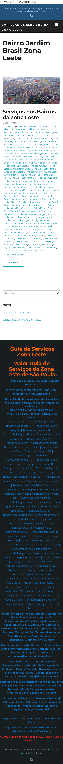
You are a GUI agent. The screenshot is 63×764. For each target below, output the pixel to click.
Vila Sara (39, 250)
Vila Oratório (34, 244)
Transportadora (15, 421)
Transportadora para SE (27, 557)
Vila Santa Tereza (26, 250)
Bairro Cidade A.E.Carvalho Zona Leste (33, 138)
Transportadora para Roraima (37, 540)
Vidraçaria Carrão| (14, 702)
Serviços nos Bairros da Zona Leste (29, 115)
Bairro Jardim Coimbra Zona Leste (40, 171)
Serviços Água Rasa (28, 229)
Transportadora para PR (47, 514)
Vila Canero (48, 232)
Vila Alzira (43, 229)
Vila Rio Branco (33, 247)
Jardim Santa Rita (50, 214)
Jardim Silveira (19, 220)
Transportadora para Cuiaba (19, 604)
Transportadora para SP (39, 561)
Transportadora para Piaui (17, 514)
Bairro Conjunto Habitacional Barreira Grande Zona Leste (30, 143)
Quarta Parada (11, 229)
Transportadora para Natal (18, 595)
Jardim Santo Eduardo (14, 217)
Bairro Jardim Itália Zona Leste (18, 187)
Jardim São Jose (33, 217)
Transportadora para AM (36, 430)
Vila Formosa (21, 238)
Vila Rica (21, 247)
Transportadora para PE (22, 506)
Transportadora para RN (44, 531)
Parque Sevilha (47, 226)
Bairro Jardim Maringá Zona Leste (39, 193)
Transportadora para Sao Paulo (21, 553)
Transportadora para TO (19, 565)
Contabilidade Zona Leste (16, 312)
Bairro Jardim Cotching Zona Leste (20, 174)
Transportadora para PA (20, 493)
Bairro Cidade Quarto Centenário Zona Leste (31, 140)
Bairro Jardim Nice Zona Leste (18, 196)
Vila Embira (50, 235)
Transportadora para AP (38, 438)
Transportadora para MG (46, 481)
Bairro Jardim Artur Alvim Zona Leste (32, 162)
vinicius (11, 126)
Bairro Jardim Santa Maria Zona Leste (29, 207)
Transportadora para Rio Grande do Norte (31, 523)
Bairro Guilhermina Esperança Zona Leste (35, 156)
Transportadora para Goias (19, 468)
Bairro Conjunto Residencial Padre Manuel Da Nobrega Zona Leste (31, 152)
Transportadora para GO (39, 464)
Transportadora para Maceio (40, 599)
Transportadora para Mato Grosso (21, 476)
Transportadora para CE (26, 447)
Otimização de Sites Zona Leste (31, 731)
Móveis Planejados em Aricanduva (35, 692)
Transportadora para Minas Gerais (31, 485)
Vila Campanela (34, 232)
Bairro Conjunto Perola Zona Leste (30, 149)
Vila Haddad (48, 238)
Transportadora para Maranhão (33, 472)
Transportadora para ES (19, 459)
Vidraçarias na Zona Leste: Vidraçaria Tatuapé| (31, 698)
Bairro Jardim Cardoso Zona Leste (26, 168)
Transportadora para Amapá (18, 434)
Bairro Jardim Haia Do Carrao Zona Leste (35, 184)
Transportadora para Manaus (39, 582)
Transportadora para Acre (40, 421)
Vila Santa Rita (10, 250)
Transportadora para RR (16, 544)
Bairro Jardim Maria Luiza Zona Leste (27, 190)
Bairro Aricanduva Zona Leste (33, 126)
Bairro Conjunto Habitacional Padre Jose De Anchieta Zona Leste (31, 146)
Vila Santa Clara (49, 247)
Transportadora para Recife (37, 570)
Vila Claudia (17, 235)
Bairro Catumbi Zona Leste (39, 132)
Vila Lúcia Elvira (45, 241)
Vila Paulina (46, 244)
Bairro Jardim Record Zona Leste (31, 205)
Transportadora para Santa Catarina (30, 548)
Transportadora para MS (16, 489)
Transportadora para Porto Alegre (38, 591)
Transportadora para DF (38, 451)
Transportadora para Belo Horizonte (30, 574)
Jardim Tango (33, 220)
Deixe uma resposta (13, 254)
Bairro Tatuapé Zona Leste (16, 211)
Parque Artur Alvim (22, 223)
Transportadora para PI (39, 510)
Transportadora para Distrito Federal (30, 455)
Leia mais (13, 262)
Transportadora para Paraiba (34, 497)
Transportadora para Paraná (18, 502)
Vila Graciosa (35, 238)
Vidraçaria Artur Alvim (37, 709)
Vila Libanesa (31, 241)
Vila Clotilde (29, 235)
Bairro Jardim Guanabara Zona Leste (30, 179)
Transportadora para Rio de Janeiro (31, 519)
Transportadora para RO (19, 536)
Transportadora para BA (19, 442)
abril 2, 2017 (9, 123)
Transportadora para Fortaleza (21, 587)
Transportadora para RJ (16, 531)
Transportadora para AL (19, 425)
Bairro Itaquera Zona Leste (17, 159)
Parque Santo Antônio (28, 226)
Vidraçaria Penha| (37, 702)
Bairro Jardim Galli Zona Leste (36, 177)
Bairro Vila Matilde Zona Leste (27, 214)
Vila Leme (19, 241)
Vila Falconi (9, 238)
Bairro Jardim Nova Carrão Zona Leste (33, 199)
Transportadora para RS (45, 544)
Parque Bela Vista (40, 223)
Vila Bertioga (20, 232)
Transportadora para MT (46, 489)
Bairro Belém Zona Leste (33, 129)
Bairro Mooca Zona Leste (46, 208)
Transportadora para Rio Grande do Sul (30, 527)
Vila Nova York (20, 244)
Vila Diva (40, 235)
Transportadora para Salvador (21, 578)
